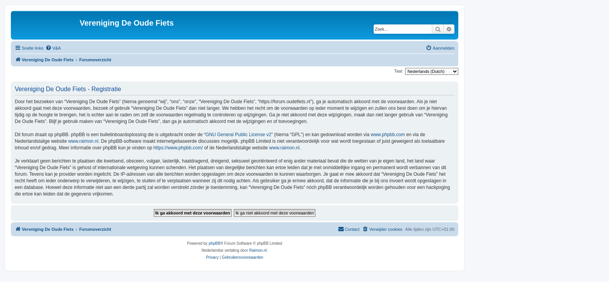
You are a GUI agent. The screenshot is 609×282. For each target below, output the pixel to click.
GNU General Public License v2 (238, 134)
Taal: (398, 71)
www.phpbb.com (388, 134)
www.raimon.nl (83, 141)
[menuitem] (53, 48)
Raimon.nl (258, 250)
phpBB (214, 243)
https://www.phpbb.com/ (178, 148)
